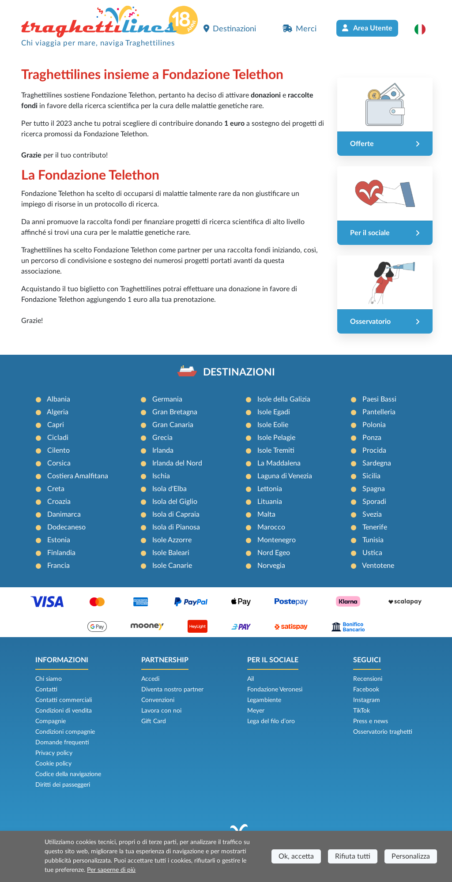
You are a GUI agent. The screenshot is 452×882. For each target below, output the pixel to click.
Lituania (269, 501)
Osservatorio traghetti (382, 732)
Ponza (371, 437)
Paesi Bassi (379, 399)
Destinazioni (229, 29)
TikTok (361, 711)
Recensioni (367, 679)
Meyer (255, 711)
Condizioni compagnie (65, 732)
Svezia (372, 514)
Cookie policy (53, 764)
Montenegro (276, 540)
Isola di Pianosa (176, 527)
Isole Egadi (273, 412)
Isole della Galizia (283, 399)
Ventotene (378, 565)
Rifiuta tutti (352, 856)
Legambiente (264, 700)
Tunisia (373, 540)
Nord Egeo (273, 552)
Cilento (58, 450)
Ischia (161, 476)
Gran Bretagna (174, 412)
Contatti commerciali (63, 700)
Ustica (372, 552)
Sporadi (374, 501)
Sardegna (376, 463)
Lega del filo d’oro (271, 721)
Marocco (271, 527)
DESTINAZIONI (239, 372)
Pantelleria (379, 412)
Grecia (162, 437)
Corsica (59, 463)
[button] (424, 29)
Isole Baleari (170, 552)
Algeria (57, 412)
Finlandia (61, 552)
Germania (167, 399)
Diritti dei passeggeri (62, 785)
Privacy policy (53, 753)
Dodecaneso (66, 527)
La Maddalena (279, 463)
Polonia (374, 424)
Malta (266, 514)
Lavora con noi (161, 711)
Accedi (150, 679)
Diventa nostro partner (172, 690)
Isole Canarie (172, 565)
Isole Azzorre (172, 540)
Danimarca (64, 514)
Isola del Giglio (174, 501)
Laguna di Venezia (284, 476)
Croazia (59, 501)
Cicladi (57, 437)
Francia (58, 565)
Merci (299, 29)
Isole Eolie (272, 424)
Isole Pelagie (276, 437)
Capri (55, 424)
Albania (58, 399)
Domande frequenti (62, 742)
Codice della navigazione (68, 774)
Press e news (370, 721)
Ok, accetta (296, 856)
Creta (55, 488)
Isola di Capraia (176, 514)
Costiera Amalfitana (77, 476)
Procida (374, 450)
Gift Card (153, 721)
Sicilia (371, 476)
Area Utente (367, 28)
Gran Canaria (172, 424)
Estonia (58, 540)
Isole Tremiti (275, 450)
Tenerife (374, 527)
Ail (250, 679)
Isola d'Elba (169, 488)
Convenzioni (157, 700)
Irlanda (162, 450)
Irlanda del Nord (177, 463)
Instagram (366, 700)
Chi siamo (48, 679)
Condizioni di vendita (63, 711)
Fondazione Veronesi (274, 690)
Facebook (366, 690)
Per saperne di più (111, 870)
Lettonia (269, 488)
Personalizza (411, 856)
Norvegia (271, 565)
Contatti (46, 690)
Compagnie (50, 721)
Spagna (373, 488)
